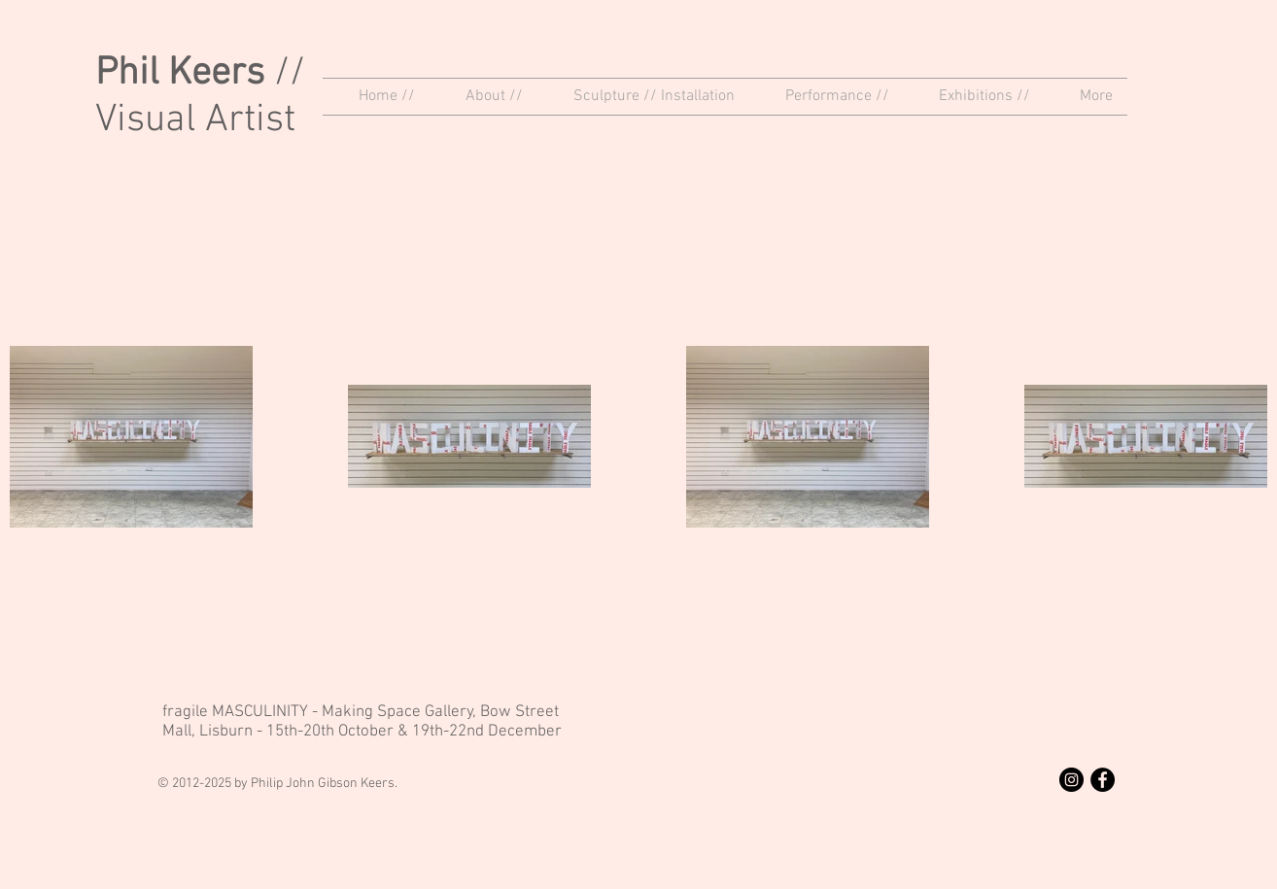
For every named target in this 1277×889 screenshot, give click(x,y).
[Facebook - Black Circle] (1102, 780)
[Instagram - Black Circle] (1071, 780)
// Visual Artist (200, 97)
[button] (483, 97)
